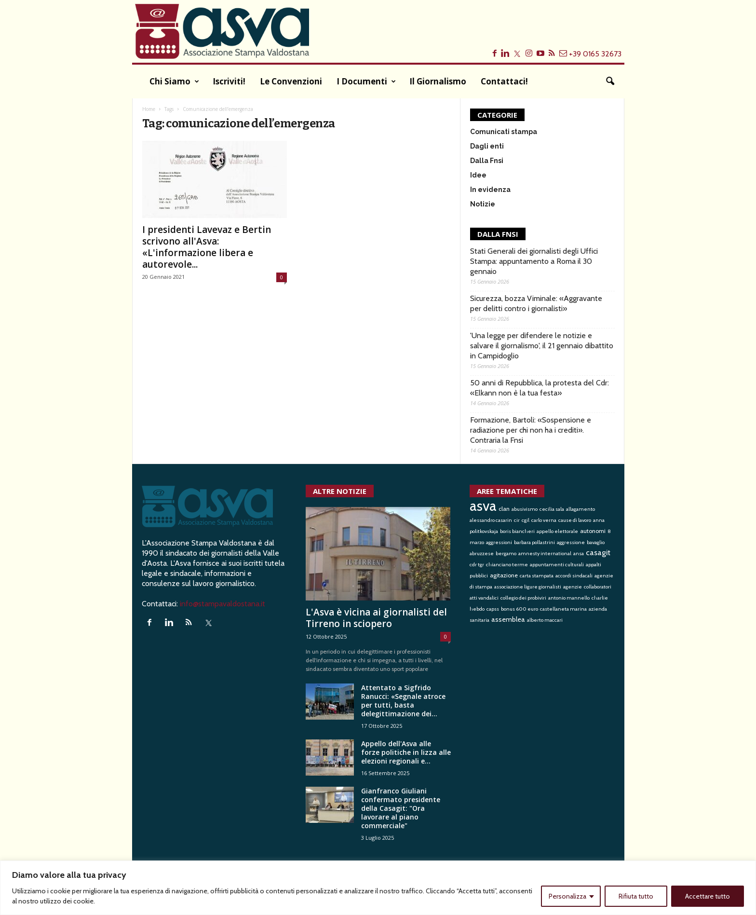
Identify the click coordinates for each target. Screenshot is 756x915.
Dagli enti (487, 146)
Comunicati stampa (503, 132)
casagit (598, 552)
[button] (610, 81)
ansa (578, 553)
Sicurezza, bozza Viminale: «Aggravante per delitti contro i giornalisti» (536, 303)
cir (517, 520)
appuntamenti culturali (557, 564)
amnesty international (544, 553)
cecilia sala (552, 509)
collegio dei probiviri (523, 598)
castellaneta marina (563, 609)
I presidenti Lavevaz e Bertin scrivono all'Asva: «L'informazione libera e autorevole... (206, 247)
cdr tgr (477, 564)
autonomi (593, 530)
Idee (478, 175)
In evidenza (490, 189)
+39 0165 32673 (595, 53)
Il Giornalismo (437, 81)
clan (504, 508)
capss (492, 609)
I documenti (366, 81)
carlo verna (543, 520)
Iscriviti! (229, 81)
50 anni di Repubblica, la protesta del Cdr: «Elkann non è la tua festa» (539, 387)
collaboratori (597, 587)
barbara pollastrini (534, 542)
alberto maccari (545, 620)
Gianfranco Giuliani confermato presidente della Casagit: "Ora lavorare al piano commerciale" (400, 808)
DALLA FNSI (497, 234)
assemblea (508, 619)
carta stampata (537, 576)
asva (483, 505)
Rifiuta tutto (636, 896)
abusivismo (525, 509)
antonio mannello (569, 598)
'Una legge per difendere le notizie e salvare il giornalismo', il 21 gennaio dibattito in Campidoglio (541, 345)
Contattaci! (504, 81)
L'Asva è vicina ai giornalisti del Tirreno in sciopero (376, 618)
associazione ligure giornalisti (527, 587)
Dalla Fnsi (486, 160)
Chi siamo (174, 81)
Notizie (482, 204)
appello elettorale (557, 531)
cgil (525, 520)
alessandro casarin (491, 520)
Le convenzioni (291, 81)
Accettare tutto (707, 896)
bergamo (506, 553)
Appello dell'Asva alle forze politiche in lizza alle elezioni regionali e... (406, 752)
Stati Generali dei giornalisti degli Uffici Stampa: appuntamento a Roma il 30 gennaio (534, 261)
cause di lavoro (574, 520)
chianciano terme (507, 564)
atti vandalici (484, 598)
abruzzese (482, 553)
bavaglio (596, 542)
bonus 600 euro (519, 609)
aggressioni (499, 542)
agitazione (504, 575)
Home (148, 109)
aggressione (571, 542)
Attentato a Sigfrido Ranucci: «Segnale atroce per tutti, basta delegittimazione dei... (403, 700)
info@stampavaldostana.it (222, 603)
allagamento (580, 509)
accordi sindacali (574, 576)
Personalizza (567, 896)
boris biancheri (517, 531)
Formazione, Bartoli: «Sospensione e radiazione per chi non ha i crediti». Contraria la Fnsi (530, 430)
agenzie (572, 587)
